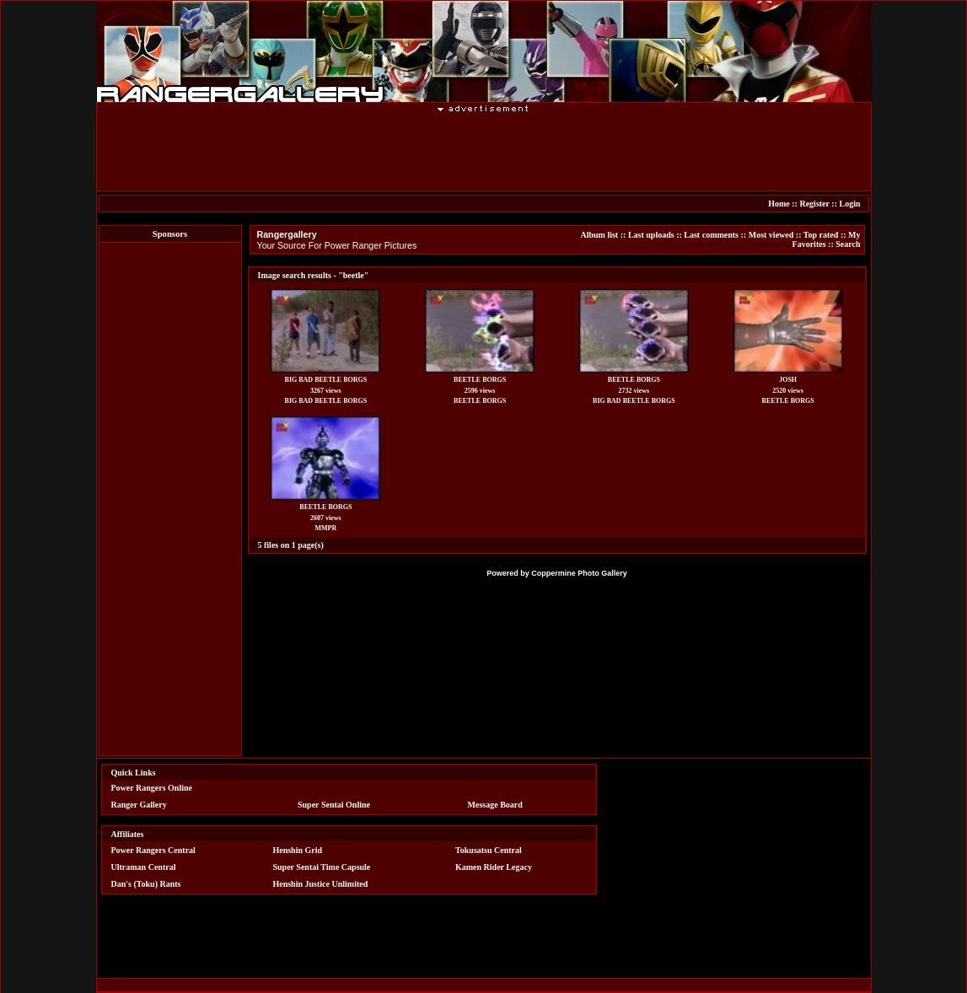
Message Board (495, 804)
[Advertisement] (484, 151)
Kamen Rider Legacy (493, 867)
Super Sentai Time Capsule (321, 867)
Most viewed (771, 234)
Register (814, 203)
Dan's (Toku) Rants (146, 883)
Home (779, 203)
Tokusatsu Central (488, 850)
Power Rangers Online (151, 787)
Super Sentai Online (334, 804)
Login (849, 203)
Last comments (711, 234)
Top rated (821, 234)
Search (847, 244)
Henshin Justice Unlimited (320, 883)
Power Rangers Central (153, 850)
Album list (599, 234)
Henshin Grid (297, 850)
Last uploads (651, 234)
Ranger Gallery (139, 804)
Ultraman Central (143, 867)
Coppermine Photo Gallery (579, 573)
